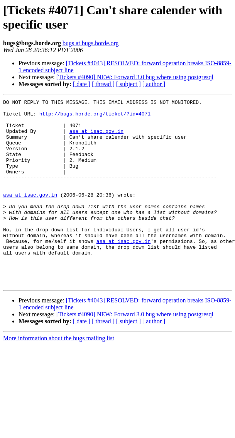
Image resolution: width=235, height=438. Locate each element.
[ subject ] (128, 84)
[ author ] (154, 84)
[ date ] (81, 84)
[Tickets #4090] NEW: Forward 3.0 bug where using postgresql (134, 77)
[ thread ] (103, 84)
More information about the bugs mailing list (58, 375)
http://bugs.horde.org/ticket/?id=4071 (95, 117)
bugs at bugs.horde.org (90, 43)
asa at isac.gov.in (96, 137)
